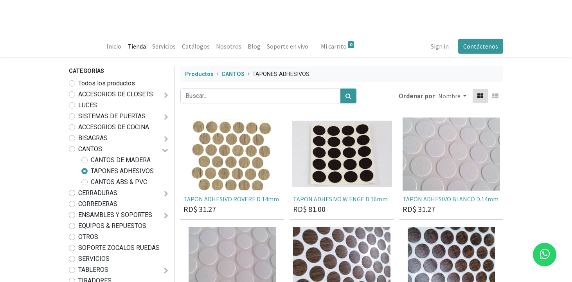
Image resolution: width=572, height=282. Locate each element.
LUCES (87, 105)
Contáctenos (480, 46)
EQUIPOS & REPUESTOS (112, 226)
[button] (452, 96)
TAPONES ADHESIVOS (122, 171)
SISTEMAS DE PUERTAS (112, 116)
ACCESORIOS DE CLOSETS (115, 94)
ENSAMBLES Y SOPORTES (115, 215)
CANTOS (90, 149)
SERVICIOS (94, 258)
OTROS (88, 236)
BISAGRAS (93, 138)
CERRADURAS (97, 193)
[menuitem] (113, 46)
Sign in (440, 46)
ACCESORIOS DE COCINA (113, 127)
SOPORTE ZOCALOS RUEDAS (119, 247)
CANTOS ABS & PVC (119, 182)
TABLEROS (93, 269)
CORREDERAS (97, 204)
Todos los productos (106, 83)
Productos (199, 74)
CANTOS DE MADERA (121, 160)
